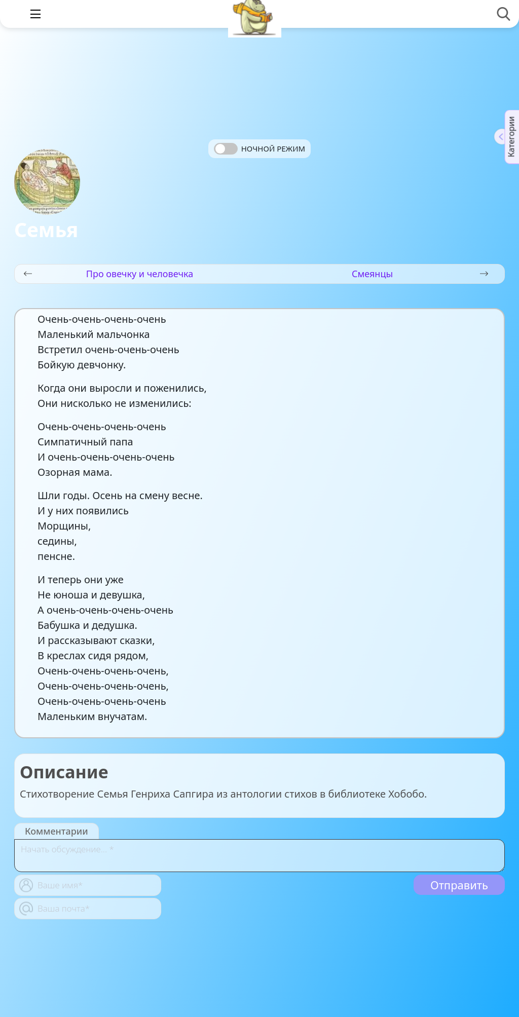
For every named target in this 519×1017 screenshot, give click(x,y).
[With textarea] (259, 855)
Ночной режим (273, 148)
